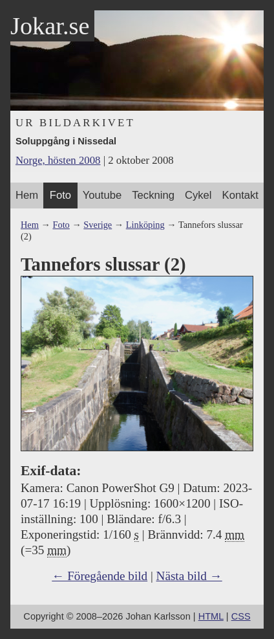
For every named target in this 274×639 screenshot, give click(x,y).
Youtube (102, 195)
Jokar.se (49, 25)
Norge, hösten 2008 (58, 160)
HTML (211, 616)
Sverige (97, 224)
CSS (241, 616)
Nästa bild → (189, 576)
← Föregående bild (99, 576)
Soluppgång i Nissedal (66, 141)
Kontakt (240, 195)
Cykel (198, 195)
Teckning (153, 195)
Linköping (145, 224)
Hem (27, 195)
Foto (60, 195)
